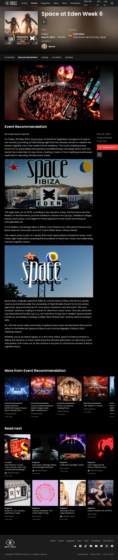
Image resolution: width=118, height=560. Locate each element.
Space (51, 46)
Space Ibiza (37, 139)
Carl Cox (34, 313)
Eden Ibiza (78, 33)
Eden (85, 139)
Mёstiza (8, 218)
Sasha (20, 218)
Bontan (68, 215)
